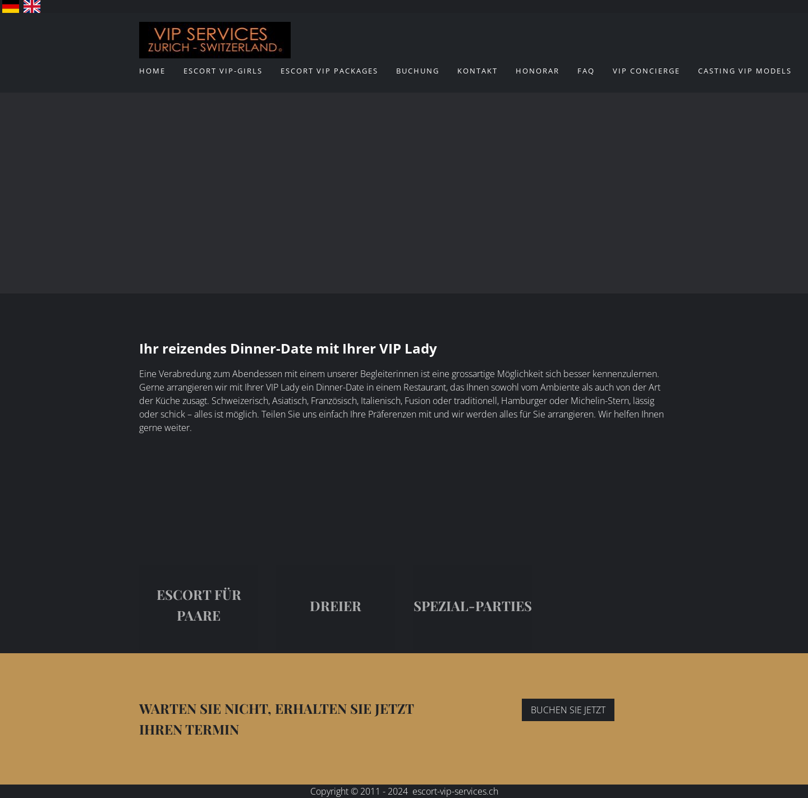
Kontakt (477, 71)
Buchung (417, 71)
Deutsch (10, 6)
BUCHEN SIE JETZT (568, 710)
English (32, 6)
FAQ (586, 71)
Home (152, 71)
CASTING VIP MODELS (745, 71)
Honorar (537, 71)
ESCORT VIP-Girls (223, 71)
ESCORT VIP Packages (329, 71)
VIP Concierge (646, 71)
